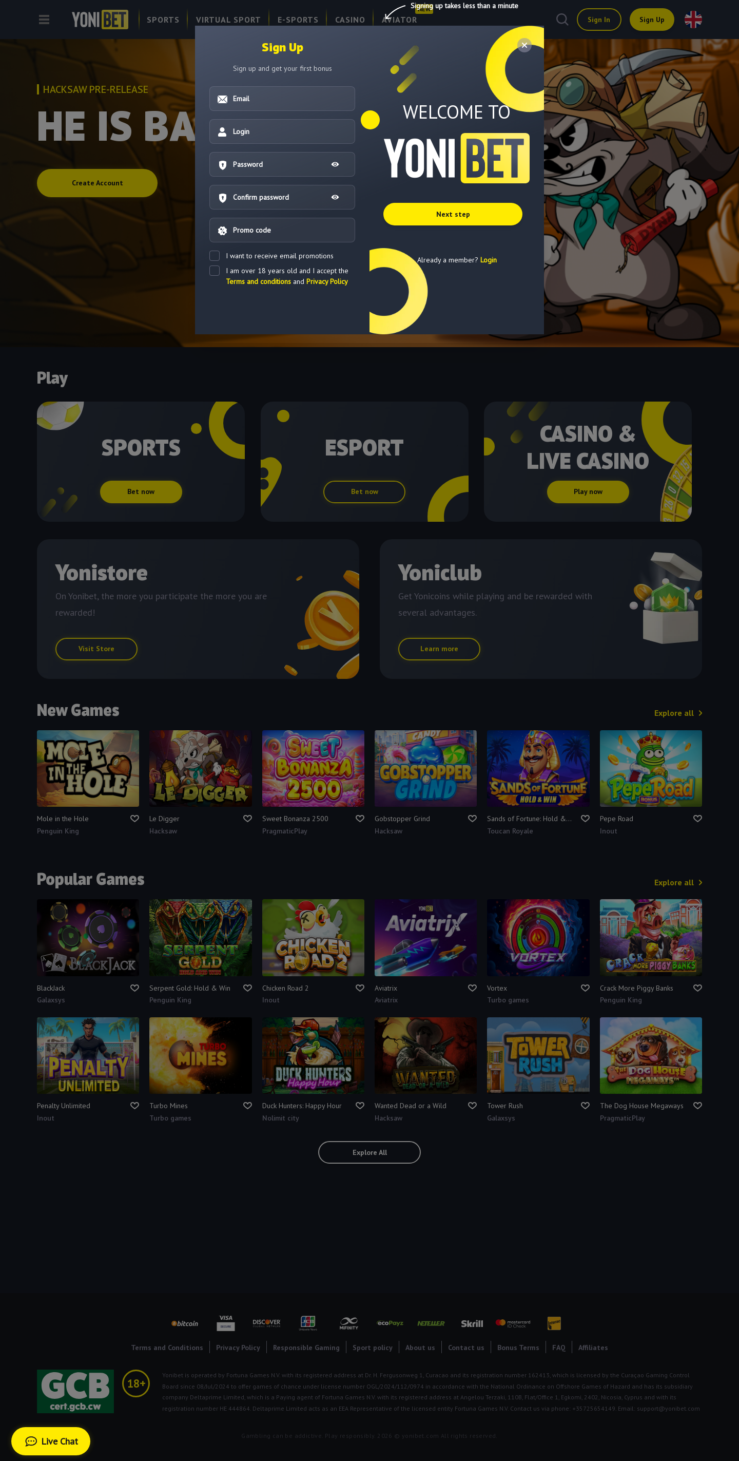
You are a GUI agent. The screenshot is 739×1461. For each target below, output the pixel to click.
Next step (456, 218)
